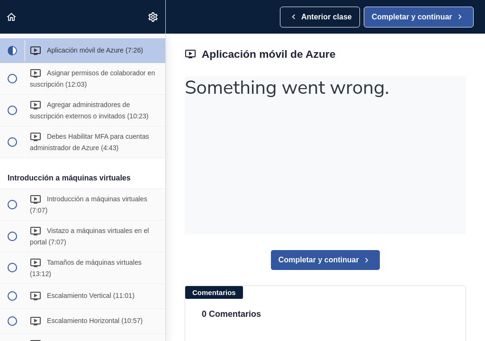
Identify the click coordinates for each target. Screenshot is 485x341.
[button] (12, 17)
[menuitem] (153, 17)
